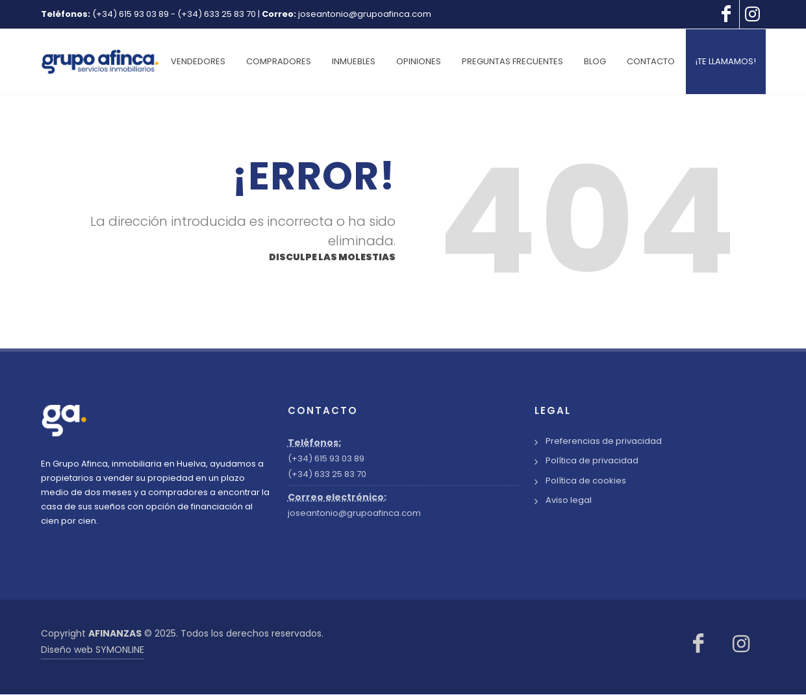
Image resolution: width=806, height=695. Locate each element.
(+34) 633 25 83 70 (216, 14)
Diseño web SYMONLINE (92, 650)
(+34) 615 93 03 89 (130, 14)
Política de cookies (586, 481)
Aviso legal (569, 500)
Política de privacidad (592, 461)
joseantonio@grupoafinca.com (364, 14)
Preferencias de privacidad (604, 441)
